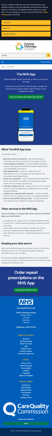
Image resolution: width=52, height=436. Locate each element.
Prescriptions (26, 392)
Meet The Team (26, 344)
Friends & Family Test (26, 354)
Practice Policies (26, 351)
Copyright (26, 373)
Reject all (6, 28)
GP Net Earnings (26, 341)
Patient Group (26, 349)
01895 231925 (30, 327)
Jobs (26, 346)
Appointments (26, 390)
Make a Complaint (26, 375)
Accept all (6, 22)
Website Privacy (26, 366)
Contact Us (26, 385)
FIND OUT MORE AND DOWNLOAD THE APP (26, 97)
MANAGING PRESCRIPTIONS (26, 290)
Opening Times (26, 397)
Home (3, 67)
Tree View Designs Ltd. (23, 431)
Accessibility (26, 368)
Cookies (26, 371)
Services (26, 395)
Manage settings (9, 34)
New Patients (26, 387)
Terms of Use (26, 363)
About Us (26, 339)
